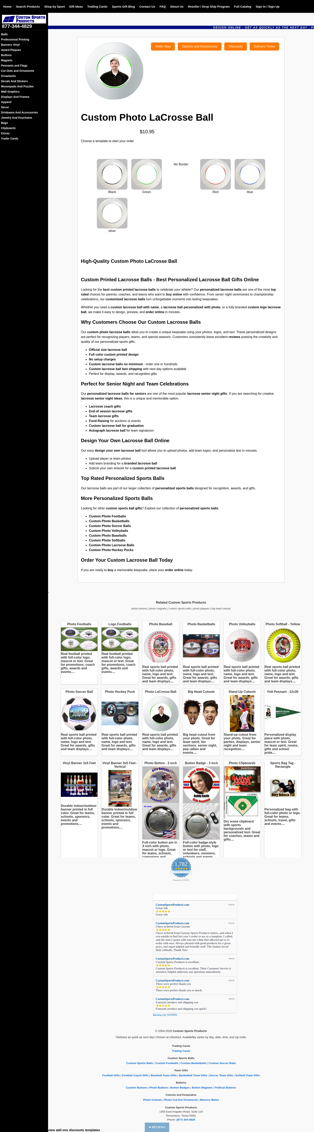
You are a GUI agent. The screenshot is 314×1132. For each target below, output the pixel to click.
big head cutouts (220, 608)
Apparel (6, 102)
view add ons (58, 1130)
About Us (177, 6)
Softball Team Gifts (247, 1075)
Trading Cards (97, 6)
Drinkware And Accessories (19, 112)
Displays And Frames (15, 96)
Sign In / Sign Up (268, 6)
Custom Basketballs (193, 1063)
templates (92, 1130)
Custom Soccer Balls (222, 1063)
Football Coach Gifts (135, 1075)
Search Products (28, 6)
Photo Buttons (158, 1087)
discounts (76, 1130)
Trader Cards (9, 138)
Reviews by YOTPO (165, 1015)
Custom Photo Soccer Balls (110, 526)
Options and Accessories (199, 46)
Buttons (6, 55)
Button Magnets (202, 1087)
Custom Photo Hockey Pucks (111, 550)
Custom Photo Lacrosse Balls (111, 545)
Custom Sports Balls (139, 1063)
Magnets (6, 60)
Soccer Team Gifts (221, 1075)
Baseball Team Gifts (164, 1075)
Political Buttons (225, 1087)
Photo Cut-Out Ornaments (181, 1099)
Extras (5, 133)
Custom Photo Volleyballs (108, 530)
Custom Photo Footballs (107, 516)
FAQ (163, 6)
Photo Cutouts (152, 1099)
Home (7, 6)
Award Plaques (11, 50)
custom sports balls (180, 608)
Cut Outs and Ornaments (17, 70)
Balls (4, 34)
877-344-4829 (17, 26)
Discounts (235, 46)
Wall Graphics (10, 91)
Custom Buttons (136, 1087)
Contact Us (147, 6)
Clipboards (8, 128)
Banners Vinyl (10, 44)
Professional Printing (15, 39)
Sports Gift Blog (123, 6)
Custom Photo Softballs (107, 540)
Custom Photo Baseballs (108, 535)
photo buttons (139, 608)
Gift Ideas (76, 6)
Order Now (163, 46)
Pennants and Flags (14, 65)
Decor (5, 107)
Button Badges (180, 1087)
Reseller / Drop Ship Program (208, 6)
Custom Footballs (166, 1063)
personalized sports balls (199, 508)
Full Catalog (242, 6)
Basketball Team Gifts (193, 1075)
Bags (4, 122)
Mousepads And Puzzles (17, 86)
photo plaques (201, 608)
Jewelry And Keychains (16, 117)
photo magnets (158, 608)
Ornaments (8, 76)
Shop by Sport (54, 6)
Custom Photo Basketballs (109, 521)
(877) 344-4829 (185, 1119)
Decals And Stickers (14, 81)
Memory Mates (209, 1099)
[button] (157, 1127)
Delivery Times (264, 46)
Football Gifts (111, 1075)
